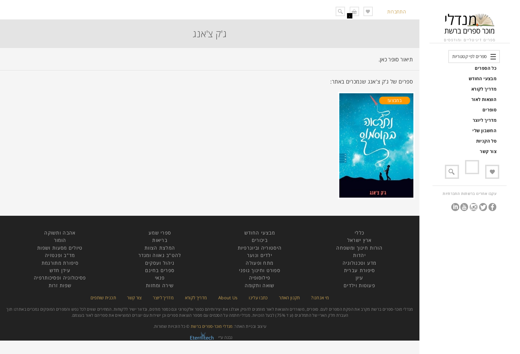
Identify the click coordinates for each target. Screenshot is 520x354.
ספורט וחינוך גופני (259, 270)
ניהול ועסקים (160, 263)
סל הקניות (486, 141)
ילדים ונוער (259, 255)
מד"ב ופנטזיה (60, 255)
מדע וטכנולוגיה (360, 263)
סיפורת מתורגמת (60, 263)
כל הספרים (486, 68)
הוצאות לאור (484, 99)
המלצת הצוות (160, 248)
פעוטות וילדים (359, 285)
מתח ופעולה (259, 263)
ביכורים (260, 240)
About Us (228, 298)
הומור (60, 240)
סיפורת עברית (359, 270)
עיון (359, 277)
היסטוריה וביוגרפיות (260, 248)
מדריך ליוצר (485, 120)
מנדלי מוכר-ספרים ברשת (212, 326)
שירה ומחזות (160, 285)
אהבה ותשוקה (59, 233)
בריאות (159, 240)
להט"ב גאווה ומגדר (159, 255)
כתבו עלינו (258, 298)
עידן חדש (60, 270)
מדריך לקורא (484, 89)
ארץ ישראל (359, 240)
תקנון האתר (289, 298)
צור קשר (488, 151)
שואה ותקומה (259, 285)
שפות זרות (60, 285)
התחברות (396, 11)
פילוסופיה (260, 277)
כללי (359, 233)
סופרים (489, 110)
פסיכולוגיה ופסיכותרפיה (60, 277)
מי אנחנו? (320, 298)
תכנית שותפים (103, 298)
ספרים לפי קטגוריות (469, 56)
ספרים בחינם (159, 270)
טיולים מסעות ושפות (59, 248)
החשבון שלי (484, 131)
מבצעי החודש (483, 78)
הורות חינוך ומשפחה (359, 248)
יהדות (359, 255)
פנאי (160, 277)
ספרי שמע (160, 233)
